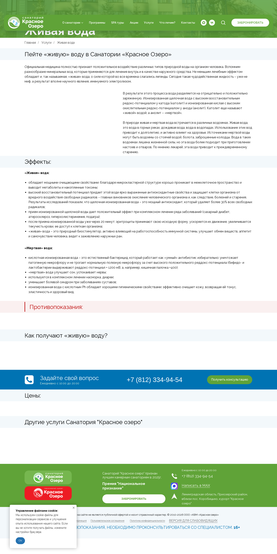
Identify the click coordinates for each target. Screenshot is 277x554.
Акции (134, 9)
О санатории (71, 9)
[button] (223, 9)
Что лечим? (167, 9)
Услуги (148, 9)
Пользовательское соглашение (107, 520)
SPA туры (117, 9)
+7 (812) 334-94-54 (154, 379)
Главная (30, 42)
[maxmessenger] (204, 10)
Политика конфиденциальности (147, 520)
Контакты (188, 9)
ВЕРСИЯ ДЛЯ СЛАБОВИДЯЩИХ (193, 521)
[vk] (212, 10)
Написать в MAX (196, 485)
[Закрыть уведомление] (74, 508)
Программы (97, 9)
